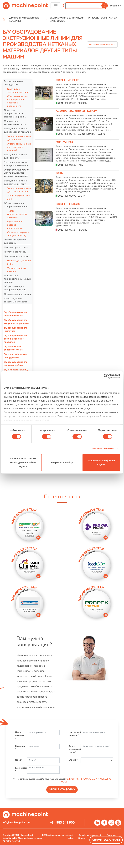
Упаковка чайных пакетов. (16, 269)
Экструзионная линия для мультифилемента (16, 163)
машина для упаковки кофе (19, 262)
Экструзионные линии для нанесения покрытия (17, 130)
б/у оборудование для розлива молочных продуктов (15, 339)
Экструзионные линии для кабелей (19, 138)
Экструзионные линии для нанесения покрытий (19, 147)
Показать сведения (102, 448)
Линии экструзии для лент (18, 197)
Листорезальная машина (17, 294)
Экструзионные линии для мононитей (15, 156)
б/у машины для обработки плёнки (13, 348)
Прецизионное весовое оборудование (15, 225)
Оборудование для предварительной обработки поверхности (17, 101)
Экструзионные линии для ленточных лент (15, 182)
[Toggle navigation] (55, 5)
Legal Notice (70, 837)
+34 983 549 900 (62, 823)
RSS (44, 835)
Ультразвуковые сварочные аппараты (15, 300)
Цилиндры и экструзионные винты (18, 90)
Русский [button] (114, 5)
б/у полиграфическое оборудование (15, 356)
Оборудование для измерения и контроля (16, 205)
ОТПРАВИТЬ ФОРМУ (62, 789)
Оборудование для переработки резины (15, 288)
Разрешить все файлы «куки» (101, 462)
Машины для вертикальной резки (15, 122)
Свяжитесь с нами (106, 840)
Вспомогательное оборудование (13, 83)
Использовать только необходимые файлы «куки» (23, 462)
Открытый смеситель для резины (15, 241)
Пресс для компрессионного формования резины (15, 113)
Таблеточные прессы (15, 251)
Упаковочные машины (16, 256)
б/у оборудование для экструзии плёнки (15, 363)
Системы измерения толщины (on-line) (18, 234)
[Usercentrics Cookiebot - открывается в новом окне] (106, 376)
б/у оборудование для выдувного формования (17, 321)
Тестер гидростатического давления (17, 214)
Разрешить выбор (62, 462)
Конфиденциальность (56, 835)
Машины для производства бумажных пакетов (17, 279)
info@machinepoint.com (16, 822)
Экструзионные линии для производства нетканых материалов (16, 173)
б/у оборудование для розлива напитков (15, 314)
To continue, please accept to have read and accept (64, 780)
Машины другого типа (16, 247)
